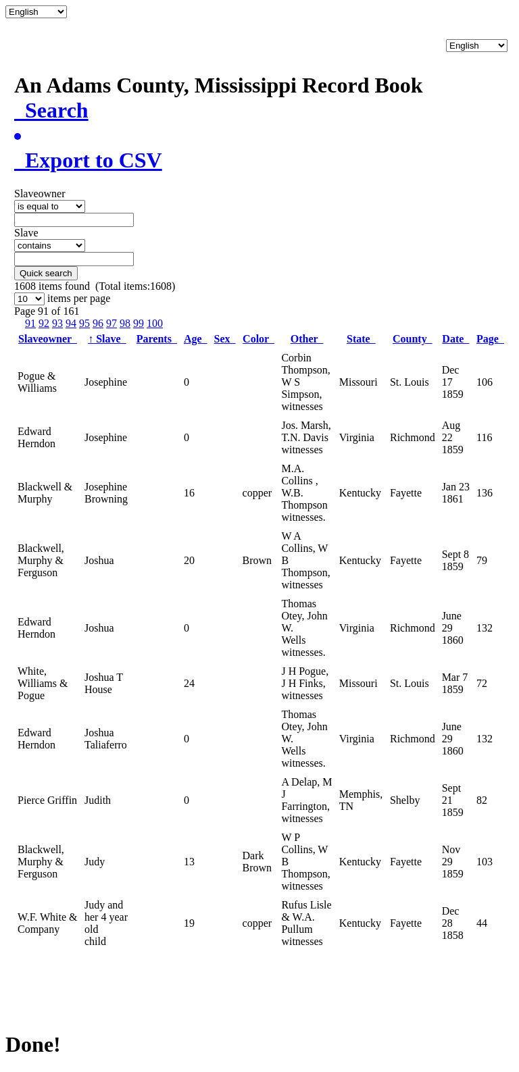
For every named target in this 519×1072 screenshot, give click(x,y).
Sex (225, 338)
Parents (157, 338)
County (412, 338)
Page (490, 338)
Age (195, 338)
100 (155, 323)
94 (71, 323)
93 (57, 323)
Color (258, 338)
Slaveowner (47, 338)
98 (125, 323)
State (361, 338)
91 (30, 323)
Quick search (46, 273)
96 (98, 323)
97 (111, 323)
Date (455, 338)
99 (138, 323)
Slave (107, 338)
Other (307, 338)
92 (44, 323)
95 (84, 323)
